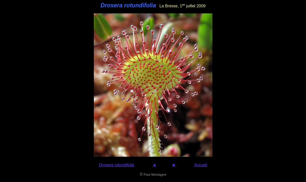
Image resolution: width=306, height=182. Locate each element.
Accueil (200, 165)
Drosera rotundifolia (116, 165)
